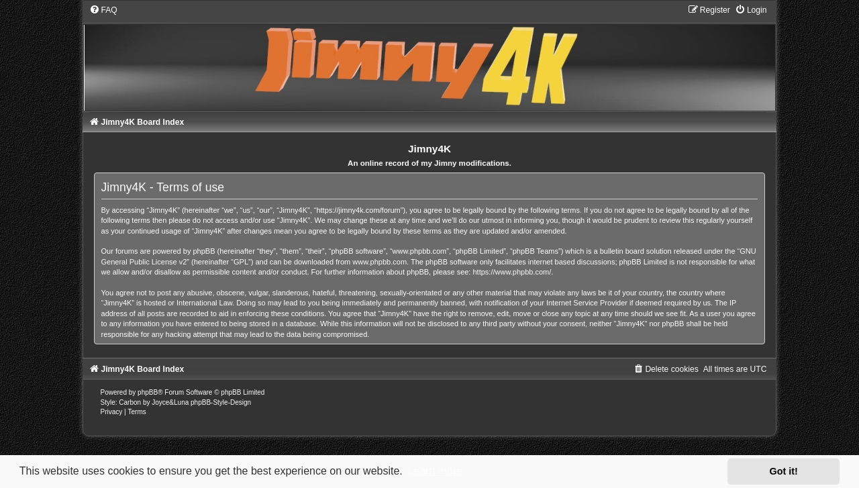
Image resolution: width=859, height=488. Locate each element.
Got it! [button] (784, 471)
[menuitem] (103, 10)
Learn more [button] (434, 471)
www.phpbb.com (379, 262)
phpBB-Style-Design (221, 402)
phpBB (148, 392)
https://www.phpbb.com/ (512, 272)
